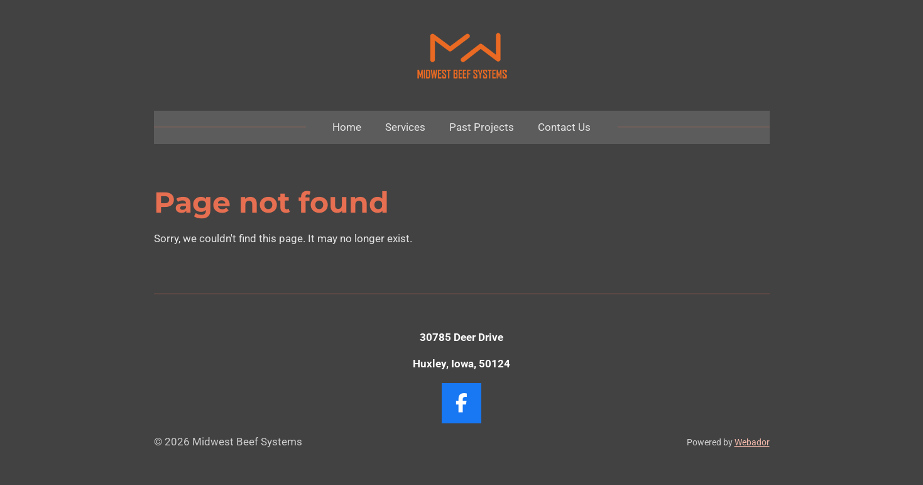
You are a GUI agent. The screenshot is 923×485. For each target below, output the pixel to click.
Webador (752, 442)
